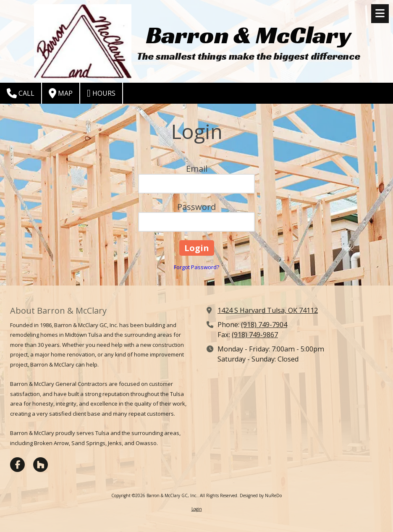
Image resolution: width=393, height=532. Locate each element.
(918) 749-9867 (255, 334)
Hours (101, 93)
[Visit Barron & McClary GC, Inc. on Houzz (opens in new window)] (40, 464)
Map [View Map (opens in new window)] (61, 93)
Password (196, 206)
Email (196, 168)
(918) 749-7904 (264, 324)
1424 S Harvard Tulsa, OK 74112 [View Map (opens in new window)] (267, 310)
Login (196, 509)
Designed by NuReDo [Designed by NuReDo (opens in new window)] (261, 495)
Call (20, 93)
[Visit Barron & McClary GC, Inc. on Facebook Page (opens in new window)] (17, 464)
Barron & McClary (248, 34)
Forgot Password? (196, 267)
